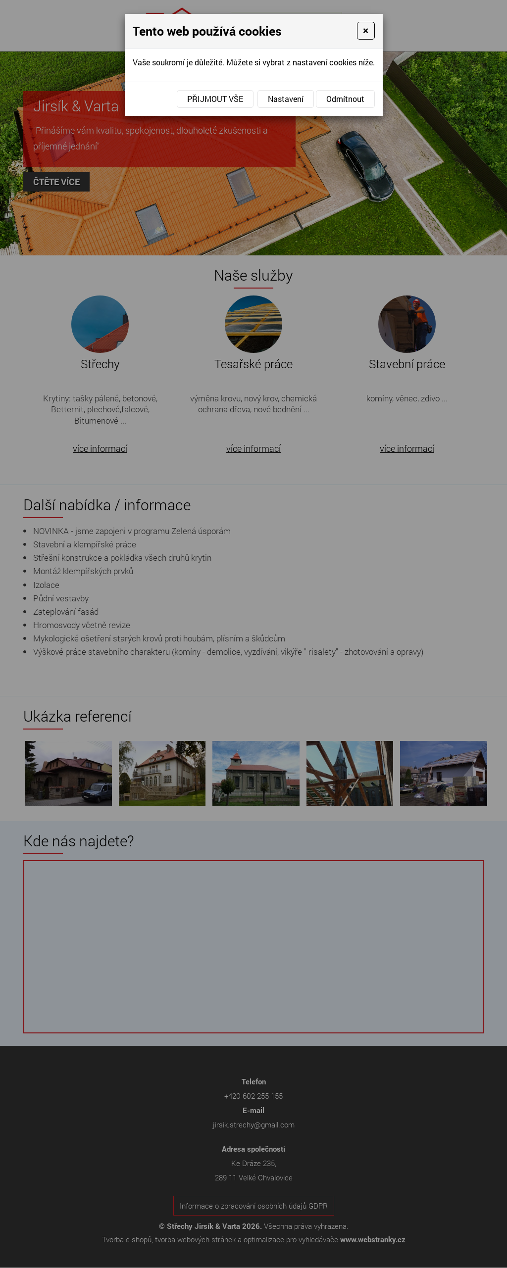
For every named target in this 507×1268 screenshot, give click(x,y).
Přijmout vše (215, 99)
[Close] (365, 31)
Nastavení (286, 99)
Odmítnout (345, 99)
